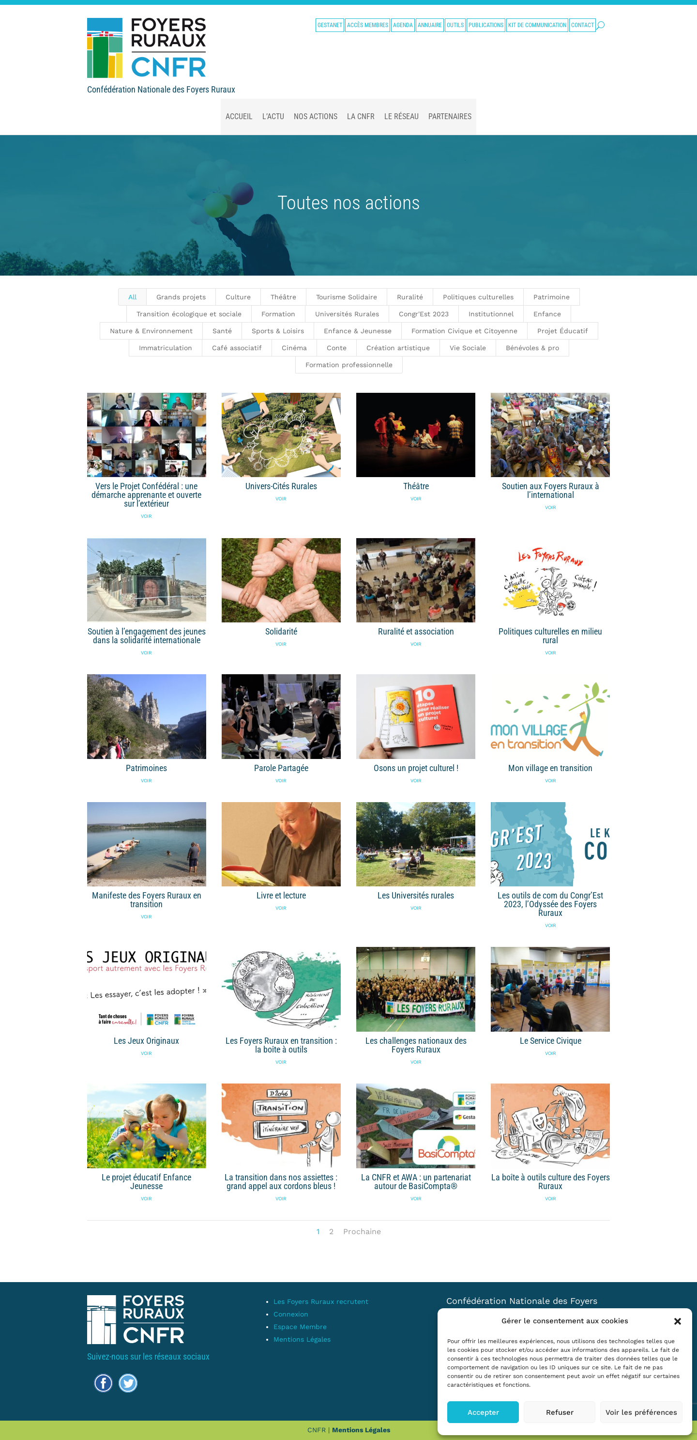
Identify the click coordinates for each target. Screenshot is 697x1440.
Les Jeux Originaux (146, 1041)
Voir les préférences (641, 1412)
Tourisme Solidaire (346, 297)
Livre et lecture (280, 895)
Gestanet (330, 25)
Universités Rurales (347, 314)
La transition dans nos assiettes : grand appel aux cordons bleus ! (281, 1181)
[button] (677, 1321)
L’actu (273, 116)
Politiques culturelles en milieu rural (550, 635)
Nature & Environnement (151, 331)
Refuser (560, 1412)
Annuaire (430, 25)
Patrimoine (551, 297)
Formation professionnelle (349, 365)
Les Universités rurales (415, 895)
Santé (222, 331)
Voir (146, 516)
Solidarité (281, 631)
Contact (582, 25)
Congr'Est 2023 (424, 314)
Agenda (403, 25)
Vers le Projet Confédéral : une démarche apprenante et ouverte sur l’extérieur (146, 495)
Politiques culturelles (478, 297)
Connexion (290, 1314)
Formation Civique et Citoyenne (464, 331)
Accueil (239, 116)
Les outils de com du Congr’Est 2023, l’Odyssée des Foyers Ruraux (550, 904)
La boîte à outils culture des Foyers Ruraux (550, 1181)
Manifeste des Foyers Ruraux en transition (146, 899)
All (132, 297)
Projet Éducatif (562, 331)
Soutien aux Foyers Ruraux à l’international (550, 490)
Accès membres (367, 25)
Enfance (547, 314)
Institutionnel (491, 314)
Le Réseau (401, 116)
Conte (337, 348)
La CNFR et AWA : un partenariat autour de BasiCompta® (415, 1181)
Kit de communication (537, 25)
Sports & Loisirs (278, 331)
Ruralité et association (416, 631)
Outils (455, 25)
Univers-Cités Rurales (281, 486)
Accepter (483, 1412)
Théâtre (283, 297)
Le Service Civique (550, 1041)
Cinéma (294, 348)
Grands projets (181, 297)
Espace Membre (300, 1327)
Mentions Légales (302, 1339)
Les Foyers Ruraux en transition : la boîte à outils (280, 1045)
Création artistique (398, 348)
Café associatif (237, 348)
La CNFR (361, 116)
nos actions (315, 116)
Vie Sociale (468, 348)
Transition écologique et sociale (189, 314)
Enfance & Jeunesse (358, 331)
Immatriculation (165, 348)
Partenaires (449, 116)
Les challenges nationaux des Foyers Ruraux (415, 1045)
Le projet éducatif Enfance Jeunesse (146, 1181)
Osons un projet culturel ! (415, 768)
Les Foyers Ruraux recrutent (320, 1301)
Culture (238, 297)
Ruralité (410, 297)
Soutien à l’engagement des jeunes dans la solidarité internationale (146, 635)
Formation (278, 314)
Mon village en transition (550, 768)
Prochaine (362, 1231)
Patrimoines (146, 768)
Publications (486, 25)
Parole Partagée (281, 768)
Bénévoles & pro (532, 348)
